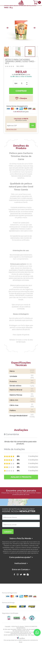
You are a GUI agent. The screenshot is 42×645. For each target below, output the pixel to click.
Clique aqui (5, 493)
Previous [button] (8, 27)
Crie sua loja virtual (9, 640)
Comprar (21, 91)
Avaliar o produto (21, 477)
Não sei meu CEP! (11, 129)
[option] (21, 28)
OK (32, 125)
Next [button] (34, 27)
